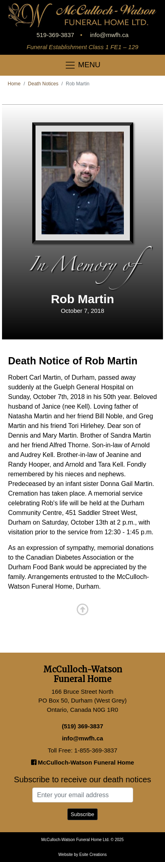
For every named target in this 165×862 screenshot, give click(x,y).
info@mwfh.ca (109, 34)
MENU (82, 65)
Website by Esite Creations (82, 854)
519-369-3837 (55, 34)
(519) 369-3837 (82, 726)
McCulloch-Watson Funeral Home (82, 762)
